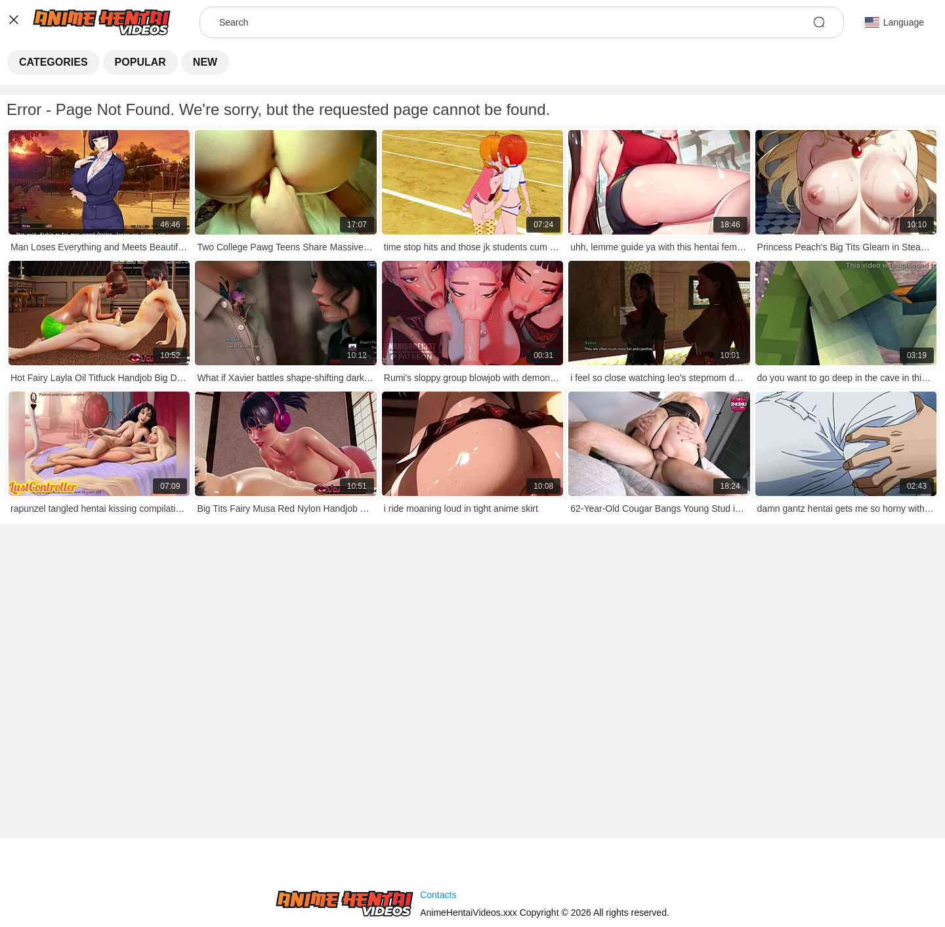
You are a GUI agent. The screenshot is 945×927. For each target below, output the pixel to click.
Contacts (438, 895)
